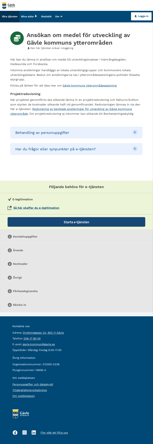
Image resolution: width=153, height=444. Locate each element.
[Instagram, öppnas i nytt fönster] (24, 432)
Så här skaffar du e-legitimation (36, 208)
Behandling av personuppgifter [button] (42, 132)
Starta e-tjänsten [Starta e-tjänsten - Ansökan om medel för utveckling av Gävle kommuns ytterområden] (76, 222)
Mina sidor (29, 16)
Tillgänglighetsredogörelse (29, 390)
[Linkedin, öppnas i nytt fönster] (33, 432)
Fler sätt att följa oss (54, 432)
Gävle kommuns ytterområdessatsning (90, 85)
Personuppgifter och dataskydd (32, 384)
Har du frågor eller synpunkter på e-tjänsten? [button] (55, 149)
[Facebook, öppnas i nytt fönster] (15, 432)
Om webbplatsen (23, 396)
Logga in (141, 16)
